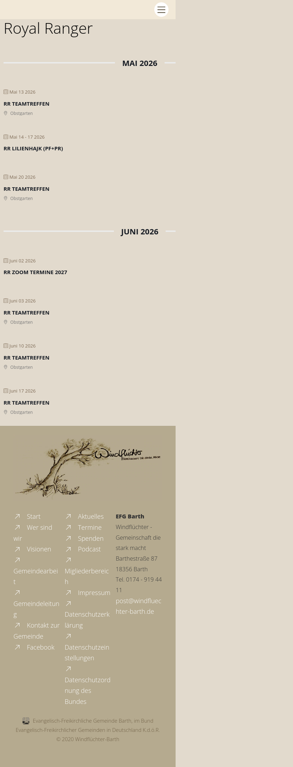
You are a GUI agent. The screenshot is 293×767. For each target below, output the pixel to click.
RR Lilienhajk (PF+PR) (33, 148)
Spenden (84, 538)
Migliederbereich (87, 571)
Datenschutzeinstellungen (87, 647)
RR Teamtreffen (26, 103)
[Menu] (161, 9)
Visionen (32, 549)
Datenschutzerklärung (87, 614)
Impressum (87, 592)
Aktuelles (84, 516)
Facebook (33, 647)
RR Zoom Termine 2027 (35, 272)
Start (26, 516)
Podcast (83, 549)
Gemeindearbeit (35, 571)
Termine (83, 527)
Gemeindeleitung (36, 603)
